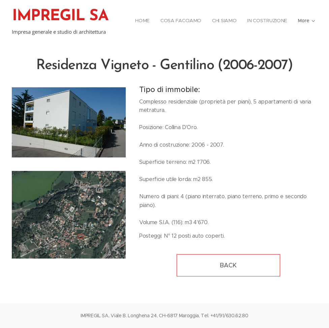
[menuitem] (143, 20)
